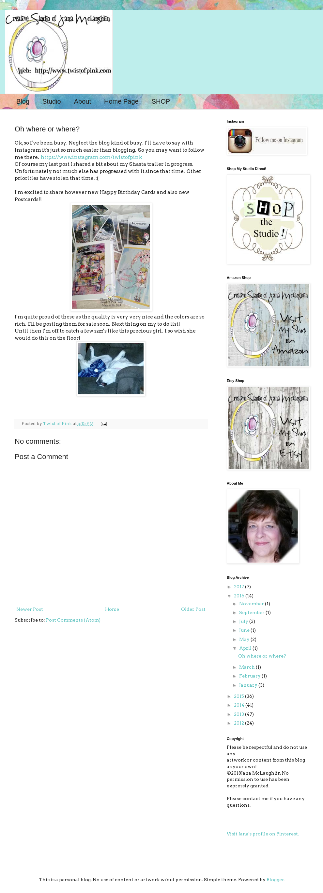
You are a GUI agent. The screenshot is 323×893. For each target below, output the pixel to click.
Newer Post (29, 609)
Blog (22, 101)
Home (112, 609)
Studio (51, 101)
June (245, 630)
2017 (239, 586)
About (82, 101)
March (247, 667)
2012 (239, 723)
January (248, 685)
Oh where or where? (262, 656)
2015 (239, 696)
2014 (239, 705)
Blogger (275, 879)
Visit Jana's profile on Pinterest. (263, 833)
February (250, 675)
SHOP (161, 101)
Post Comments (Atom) (73, 620)
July (244, 621)
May (245, 639)
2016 (239, 595)
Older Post (193, 609)
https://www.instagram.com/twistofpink (91, 157)
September (252, 612)
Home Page (121, 101)
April (246, 648)
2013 (239, 714)
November (252, 603)
